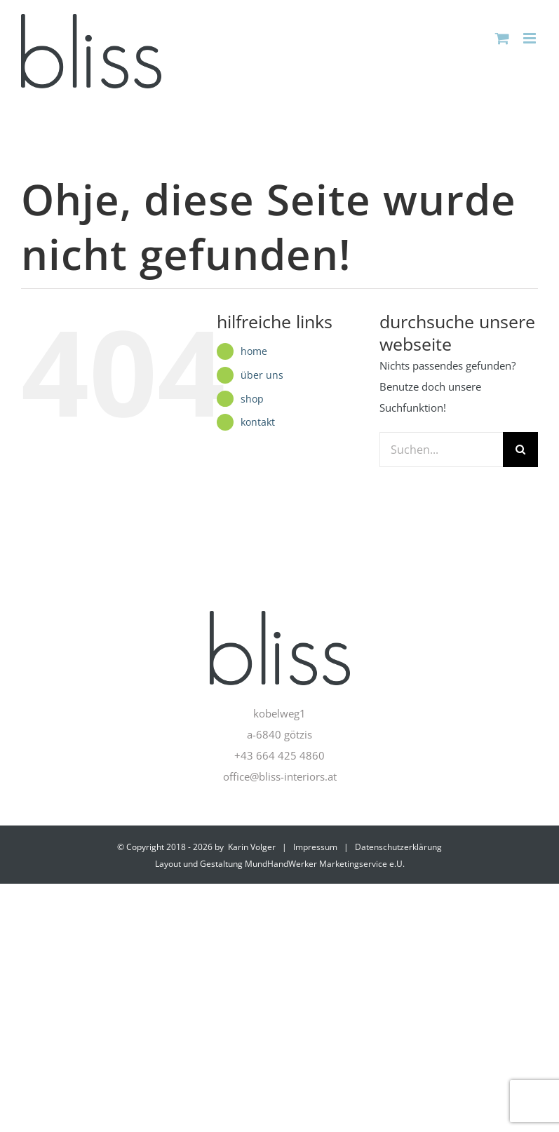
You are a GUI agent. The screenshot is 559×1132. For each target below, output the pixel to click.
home (254, 351)
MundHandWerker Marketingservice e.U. (325, 864)
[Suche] (520, 449)
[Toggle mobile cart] (502, 38)
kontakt (258, 422)
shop (252, 398)
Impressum (315, 847)
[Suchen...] (441, 449)
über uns (262, 375)
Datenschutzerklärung (398, 847)
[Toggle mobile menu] (530, 38)
